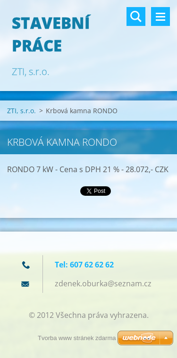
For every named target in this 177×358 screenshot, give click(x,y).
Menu (160, 16)
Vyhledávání (135, 16)
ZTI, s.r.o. (21, 110)
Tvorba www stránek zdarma (77, 337)
